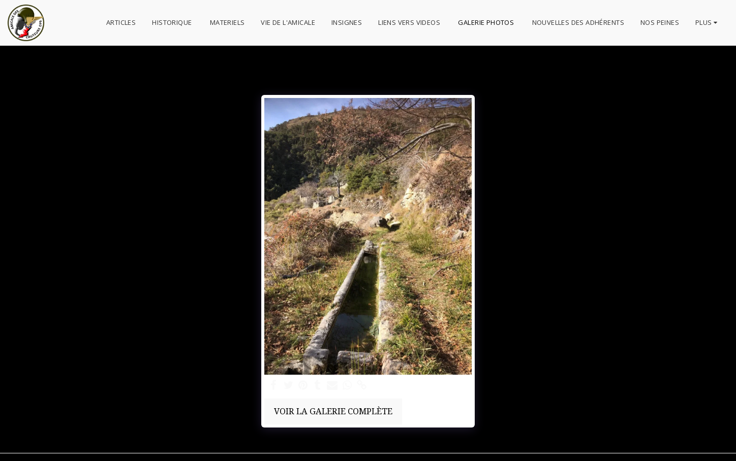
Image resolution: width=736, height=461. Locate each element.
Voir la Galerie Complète (333, 411)
